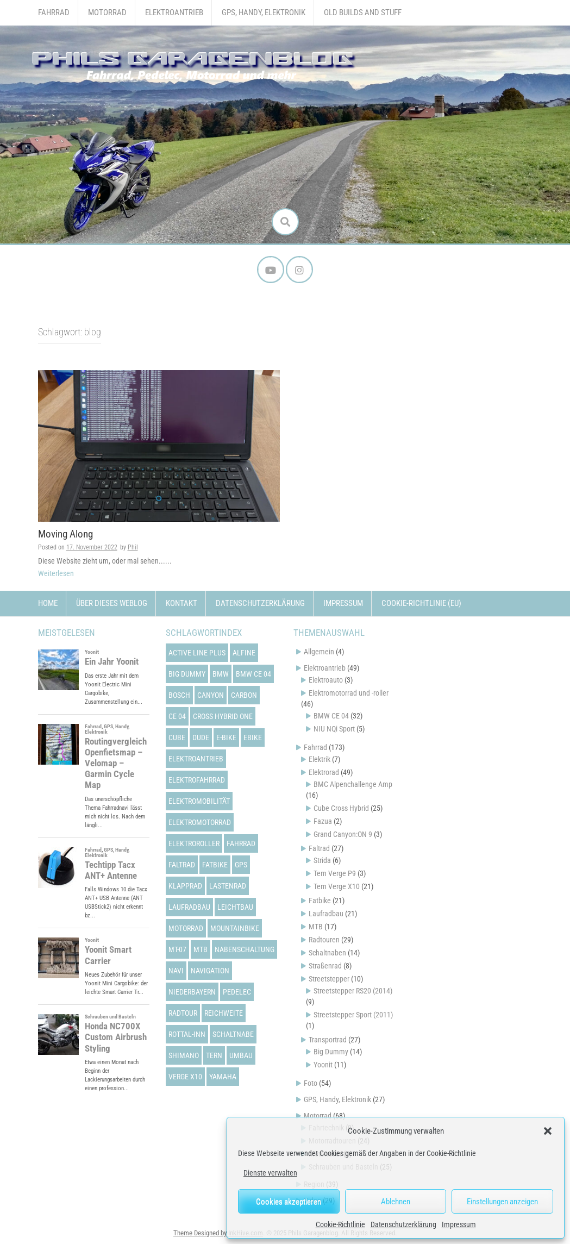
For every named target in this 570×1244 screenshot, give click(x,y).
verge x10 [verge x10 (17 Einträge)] (185, 1076)
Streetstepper (329, 978)
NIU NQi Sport (334, 728)
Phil (133, 547)
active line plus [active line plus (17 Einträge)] (197, 652)
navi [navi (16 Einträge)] (176, 970)
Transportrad (328, 1039)
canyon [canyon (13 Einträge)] (210, 695)
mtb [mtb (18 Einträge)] (200, 949)
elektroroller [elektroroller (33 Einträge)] (194, 843)
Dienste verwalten (270, 1172)
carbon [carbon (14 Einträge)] (244, 695)
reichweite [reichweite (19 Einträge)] (223, 1013)
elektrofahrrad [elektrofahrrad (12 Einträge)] (196, 780)
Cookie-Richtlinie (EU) (421, 603)
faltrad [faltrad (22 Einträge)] (181, 864)
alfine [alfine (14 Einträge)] (244, 652)
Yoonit (323, 1064)
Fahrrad (54, 12)
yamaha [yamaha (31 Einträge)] (222, 1076)
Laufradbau (326, 913)
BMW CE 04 (331, 715)
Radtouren (324, 939)
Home (48, 603)
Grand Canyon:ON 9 (343, 834)
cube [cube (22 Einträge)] (176, 737)
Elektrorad (324, 772)
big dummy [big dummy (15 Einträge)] (186, 674)
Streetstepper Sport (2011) (353, 1014)
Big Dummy (331, 1051)
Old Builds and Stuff (363, 12)
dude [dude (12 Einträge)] (200, 737)
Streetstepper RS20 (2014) (353, 990)
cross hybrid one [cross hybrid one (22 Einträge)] (223, 716)
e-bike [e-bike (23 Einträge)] (226, 737)
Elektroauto (326, 680)
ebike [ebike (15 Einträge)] (252, 737)
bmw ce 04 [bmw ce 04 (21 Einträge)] (253, 674)
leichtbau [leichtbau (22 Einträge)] (235, 907)
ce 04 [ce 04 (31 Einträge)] (177, 716)
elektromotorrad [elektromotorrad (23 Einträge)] (199, 822)
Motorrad (107, 12)
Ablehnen (395, 1202)
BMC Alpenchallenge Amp (353, 784)
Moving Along (65, 534)
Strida (322, 860)
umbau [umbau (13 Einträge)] (241, 1055)
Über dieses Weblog (111, 603)
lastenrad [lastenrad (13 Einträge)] (227, 886)
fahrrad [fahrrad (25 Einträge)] (241, 843)
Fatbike (320, 900)
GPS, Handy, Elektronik (263, 12)
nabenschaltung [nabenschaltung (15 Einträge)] (244, 949)
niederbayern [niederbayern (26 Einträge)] (192, 991)
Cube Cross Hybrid (341, 808)
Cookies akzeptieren (288, 1202)
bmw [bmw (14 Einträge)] (220, 674)
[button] (547, 1131)
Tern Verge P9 (335, 873)
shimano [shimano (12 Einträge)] (183, 1055)
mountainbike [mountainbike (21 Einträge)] (234, 928)
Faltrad (319, 848)
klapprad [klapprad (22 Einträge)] (185, 886)
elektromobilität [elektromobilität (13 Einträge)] (199, 801)
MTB (316, 926)
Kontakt (181, 603)
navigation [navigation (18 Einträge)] (210, 970)
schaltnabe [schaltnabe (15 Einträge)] (233, 1034)
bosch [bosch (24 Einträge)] (179, 695)
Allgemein (319, 651)
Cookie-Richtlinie (340, 1224)
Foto (310, 1083)
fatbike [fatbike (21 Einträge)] (215, 864)
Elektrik (319, 759)
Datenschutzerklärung (403, 1224)
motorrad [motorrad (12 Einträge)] (185, 928)
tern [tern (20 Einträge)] (214, 1055)
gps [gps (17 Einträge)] (241, 864)
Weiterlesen (56, 573)
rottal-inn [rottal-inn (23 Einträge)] (186, 1034)
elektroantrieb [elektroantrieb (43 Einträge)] (195, 758)
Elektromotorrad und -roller (349, 693)
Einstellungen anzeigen (502, 1202)
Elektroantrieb (174, 12)
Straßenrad (325, 965)
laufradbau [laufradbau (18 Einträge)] (189, 907)
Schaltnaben (327, 952)
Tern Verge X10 (337, 886)
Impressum (459, 1224)
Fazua (323, 821)
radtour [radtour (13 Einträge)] (182, 1013)
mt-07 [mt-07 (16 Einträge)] (177, 949)
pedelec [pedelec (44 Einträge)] (237, 991)
